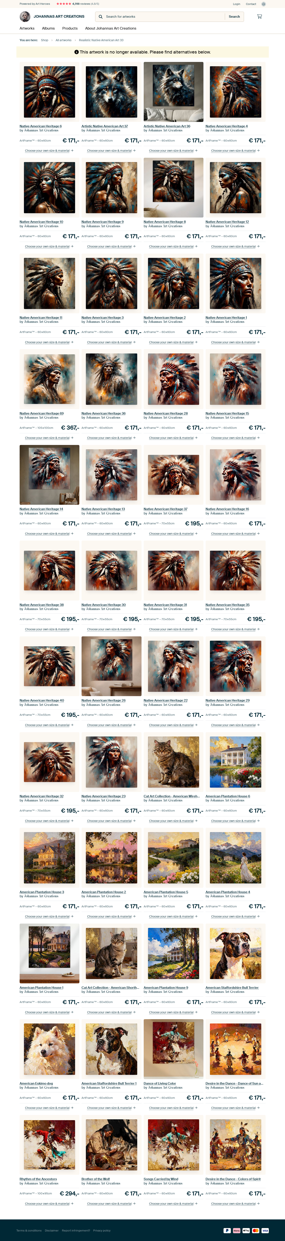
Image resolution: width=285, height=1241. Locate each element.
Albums (47, 28)
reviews (78, 4)
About (106, 28)
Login (236, 4)
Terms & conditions (29, 1230)
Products (68, 28)
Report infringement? (76, 1230)
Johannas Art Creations (52, 16)
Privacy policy (101, 1230)
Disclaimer (52, 1230)
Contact (251, 4)
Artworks (26, 28)
